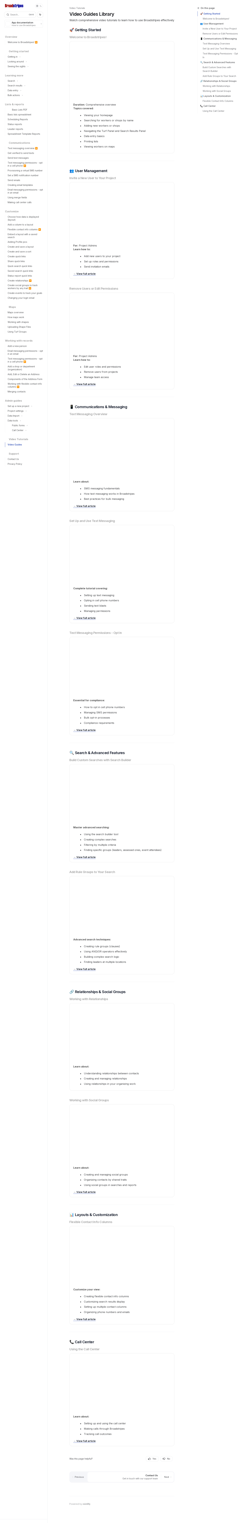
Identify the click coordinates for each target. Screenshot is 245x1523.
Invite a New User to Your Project (220, 28)
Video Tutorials (77, 8)
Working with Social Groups (217, 91)
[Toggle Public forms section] (25, 425)
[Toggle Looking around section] (25, 61)
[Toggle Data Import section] (25, 415)
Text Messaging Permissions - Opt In (221, 55)
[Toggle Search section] (25, 81)
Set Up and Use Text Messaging (219, 48)
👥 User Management (212, 23)
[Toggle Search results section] (25, 85)
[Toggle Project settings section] (25, 411)
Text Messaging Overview (216, 43)
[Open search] (20, 14)
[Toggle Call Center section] (25, 430)
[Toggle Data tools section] (25, 420)
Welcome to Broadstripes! (216, 18)
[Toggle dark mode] (39, 6)
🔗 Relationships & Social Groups (218, 81)
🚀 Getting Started (210, 13)
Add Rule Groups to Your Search (219, 76)
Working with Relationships (216, 86)
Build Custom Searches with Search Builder (217, 69)
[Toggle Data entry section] (25, 90)
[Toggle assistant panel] (40, 14)
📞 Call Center (208, 106)
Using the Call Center (213, 111)
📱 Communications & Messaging (218, 38)
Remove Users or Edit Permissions (220, 33)
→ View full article (84, 273)
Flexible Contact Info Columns (218, 101)
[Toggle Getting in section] (25, 56)
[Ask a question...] (122, 1488)
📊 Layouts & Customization (215, 96)
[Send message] (171, 1489)
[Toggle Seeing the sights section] (25, 66)
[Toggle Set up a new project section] (25, 406)
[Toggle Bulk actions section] (25, 95)
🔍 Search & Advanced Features (217, 62)
